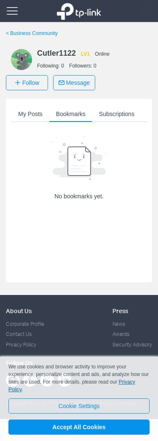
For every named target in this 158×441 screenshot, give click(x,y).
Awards (120, 334)
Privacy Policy (21, 344)
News (118, 324)
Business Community (32, 33)
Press (120, 310)
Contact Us (19, 334)
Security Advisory (132, 344)
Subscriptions (117, 114)
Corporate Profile (25, 324)
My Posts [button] (31, 114)
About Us (19, 310)
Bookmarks (71, 114)
